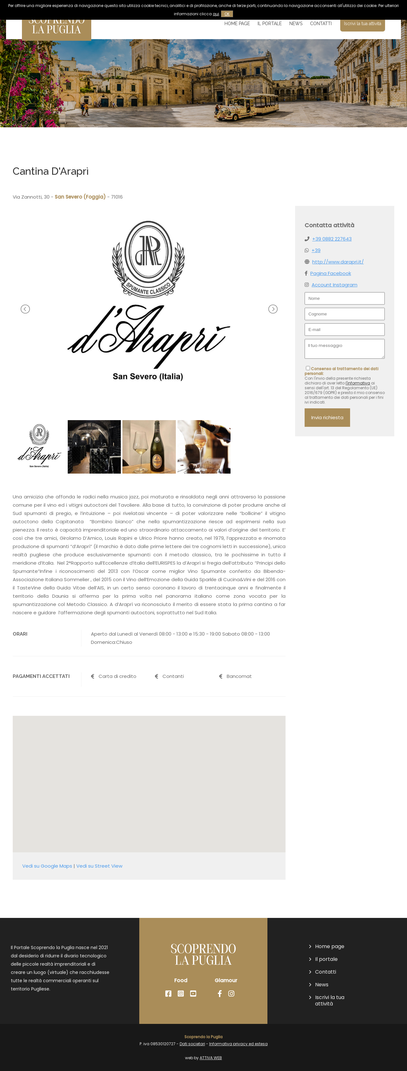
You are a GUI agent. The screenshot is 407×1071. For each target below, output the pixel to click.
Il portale (270, 23)
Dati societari (192, 1043)
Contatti (321, 23)
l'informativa (358, 383)
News (295, 23)
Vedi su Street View (99, 866)
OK (227, 14)
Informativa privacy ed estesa (238, 1043)
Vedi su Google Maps (47, 866)
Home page (237, 23)
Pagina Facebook (330, 273)
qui (216, 14)
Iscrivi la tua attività (362, 23)
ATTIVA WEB (211, 1057)
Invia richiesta (327, 417)
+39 (316, 250)
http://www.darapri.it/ (338, 261)
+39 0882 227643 (332, 239)
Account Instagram (334, 284)
